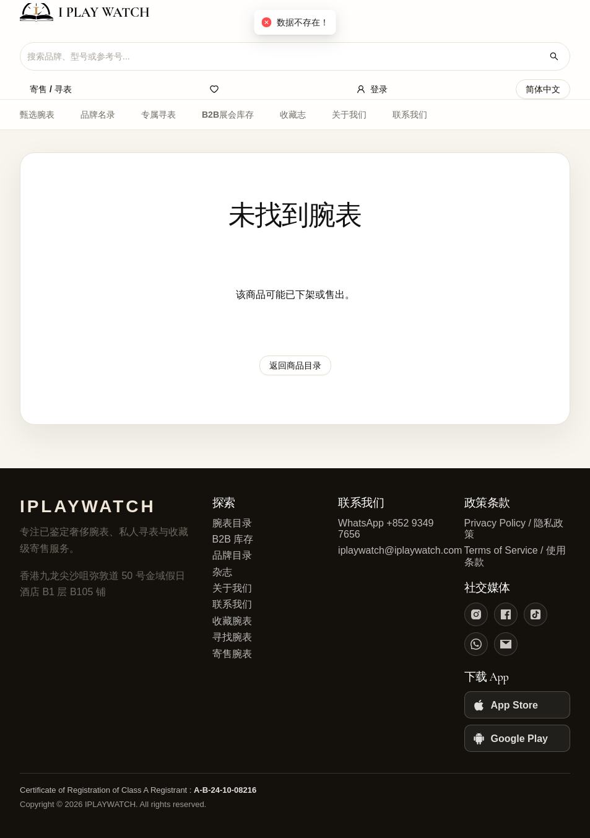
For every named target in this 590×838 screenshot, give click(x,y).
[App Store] (517, 704)
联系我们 (410, 115)
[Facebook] (506, 614)
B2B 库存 (233, 539)
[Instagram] (476, 614)
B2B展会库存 (228, 115)
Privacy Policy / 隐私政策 (514, 528)
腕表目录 (232, 523)
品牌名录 (97, 115)
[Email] (506, 644)
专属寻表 (158, 115)
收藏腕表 (232, 621)
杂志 (222, 572)
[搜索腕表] (554, 56)
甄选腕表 (37, 115)
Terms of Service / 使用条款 (515, 556)
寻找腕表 (232, 637)
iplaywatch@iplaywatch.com (391, 550)
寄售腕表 (232, 653)
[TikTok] (535, 614)
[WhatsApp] (476, 644)
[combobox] (285, 56)
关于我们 (349, 115)
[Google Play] (517, 738)
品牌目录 (232, 555)
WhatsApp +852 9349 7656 (385, 528)
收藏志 (293, 115)
